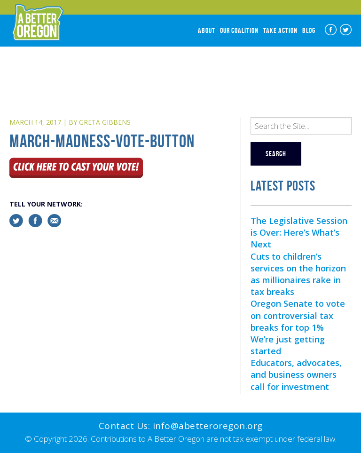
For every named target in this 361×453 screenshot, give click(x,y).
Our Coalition (239, 30)
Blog (308, 30)
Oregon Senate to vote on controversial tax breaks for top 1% (298, 315)
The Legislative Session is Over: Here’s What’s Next (299, 232)
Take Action (280, 30)
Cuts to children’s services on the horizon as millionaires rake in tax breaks (298, 274)
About (206, 30)
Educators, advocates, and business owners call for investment (296, 374)
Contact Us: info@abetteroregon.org (181, 426)
